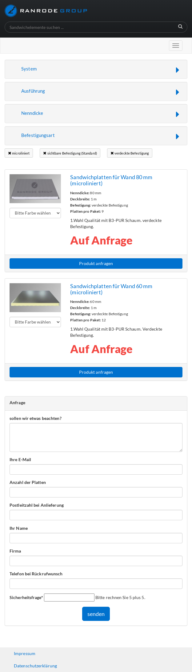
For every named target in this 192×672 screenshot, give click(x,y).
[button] (96, 69)
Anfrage (17, 402)
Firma (15, 550)
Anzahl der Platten (28, 482)
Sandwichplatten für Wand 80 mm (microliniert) (111, 180)
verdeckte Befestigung (129, 153)
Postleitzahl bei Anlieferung (37, 505)
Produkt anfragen (96, 263)
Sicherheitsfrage (26, 597)
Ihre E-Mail (20, 459)
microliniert (19, 153)
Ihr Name (19, 528)
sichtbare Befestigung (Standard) (70, 153)
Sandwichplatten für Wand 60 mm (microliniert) (111, 289)
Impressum (24, 653)
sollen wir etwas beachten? (36, 418)
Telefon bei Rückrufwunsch (36, 573)
